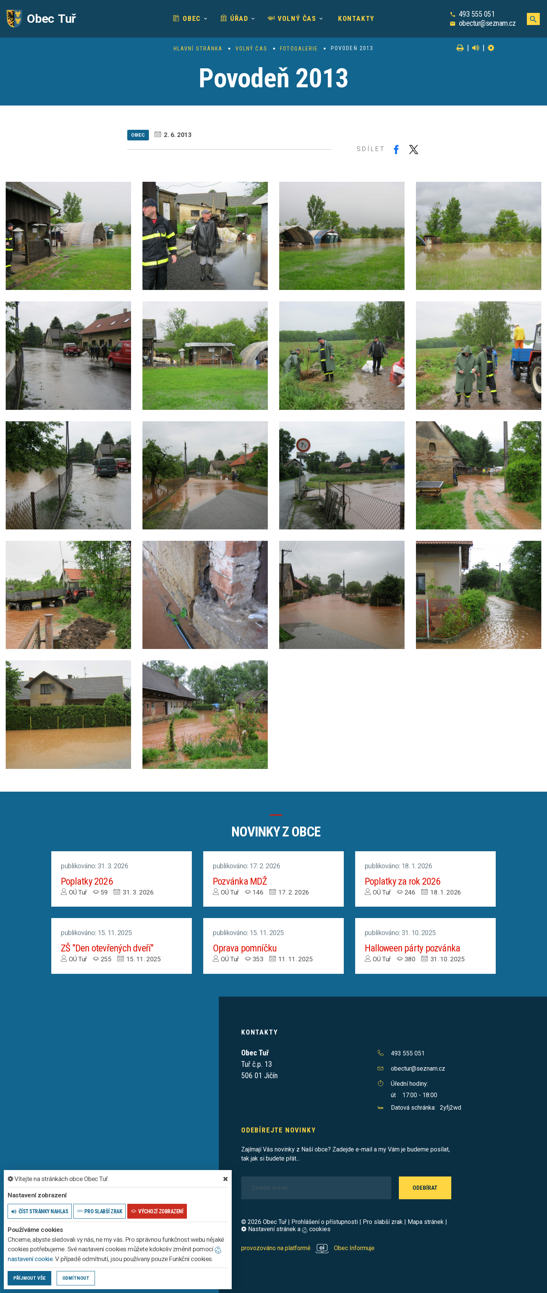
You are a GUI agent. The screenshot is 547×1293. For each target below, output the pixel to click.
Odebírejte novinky (278, 1130)
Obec (187, 18)
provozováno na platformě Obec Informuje (308, 1248)
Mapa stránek (426, 1221)
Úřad (234, 18)
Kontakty (355, 18)
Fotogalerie (299, 49)
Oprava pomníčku (245, 948)
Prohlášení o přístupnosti (324, 1221)
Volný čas (292, 18)
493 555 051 (477, 14)
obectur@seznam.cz (487, 23)
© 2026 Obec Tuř (263, 1221)
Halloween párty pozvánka (413, 948)
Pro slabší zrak (383, 1221)
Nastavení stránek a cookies (285, 1229)
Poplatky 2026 (87, 881)
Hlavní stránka (198, 49)
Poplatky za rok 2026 (403, 881)
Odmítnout (75, 1278)
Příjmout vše (29, 1278)
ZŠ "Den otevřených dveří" (107, 948)
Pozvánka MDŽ (240, 881)
